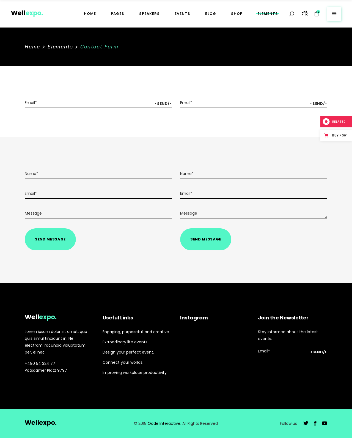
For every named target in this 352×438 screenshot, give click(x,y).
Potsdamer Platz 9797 (46, 370)
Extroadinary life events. (125, 342)
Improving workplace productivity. (135, 372)
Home (32, 47)
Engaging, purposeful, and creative (136, 332)
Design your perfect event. (128, 352)
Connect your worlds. (123, 362)
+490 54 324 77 (40, 363)
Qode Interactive (164, 423)
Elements (60, 47)
